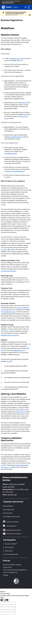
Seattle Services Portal (17, 58)
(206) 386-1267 (12, 495)
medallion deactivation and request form (15, 466)
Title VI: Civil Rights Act (10, 572)
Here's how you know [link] (8, 2)
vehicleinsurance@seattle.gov (15, 171)
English (15, 7)
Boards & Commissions (13, 534)
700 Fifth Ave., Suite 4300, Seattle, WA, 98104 (14, 485)
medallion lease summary (10, 335)
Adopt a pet (8, 551)
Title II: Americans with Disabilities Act (15, 570)
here (17, 320)
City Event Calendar (12, 522)
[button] (29, 2)
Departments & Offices (13, 530)
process (5, 249)
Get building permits (11, 554)
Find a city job (9, 547)
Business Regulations (12, 20)
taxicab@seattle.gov (16, 137)
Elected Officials (8, 506)
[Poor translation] (6, 600)
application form (22, 412)
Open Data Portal (8, 510)
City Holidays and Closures (11, 517)
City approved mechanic (8, 271)
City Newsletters (11, 526)
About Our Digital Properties (12, 565)
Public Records (7, 513)
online (25, 103)
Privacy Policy (7, 567)
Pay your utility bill (11, 544)
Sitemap (5, 575)
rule (11, 331)
